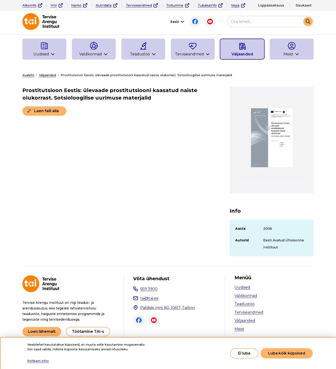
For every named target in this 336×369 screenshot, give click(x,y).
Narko (76, 5)
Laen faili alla (46, 111)
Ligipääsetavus (271, 5)
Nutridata (104, 5)
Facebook (195, 21)
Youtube (210, 21)
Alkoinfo (29, 5)
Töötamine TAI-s (88, 331)
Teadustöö (244, 304)
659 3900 (149, 289)
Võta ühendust (151, 278)
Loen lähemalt (42, 331)
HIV (54, 5)
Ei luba (244, 353)
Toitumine (174, 5)
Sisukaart (304, 5)
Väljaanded (47, 75)
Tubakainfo (207, 5)
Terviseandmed (139, 5)
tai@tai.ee (149, 298)
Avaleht (28, 75)
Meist (239, 329)
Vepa (235, 5)
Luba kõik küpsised (286, 353)
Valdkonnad (245, 296)
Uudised (242, 287)
